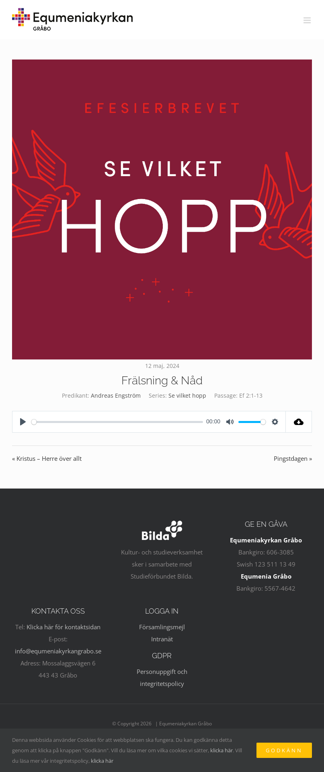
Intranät (162, 639)
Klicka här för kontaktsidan (63, 627)
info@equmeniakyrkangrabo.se (58, 651)
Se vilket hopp (187, 395)
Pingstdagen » (293, 458)
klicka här (221, 750)
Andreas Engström (116, 395)
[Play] (22, 421)
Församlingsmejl (162, 627)
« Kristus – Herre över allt (47, 458)
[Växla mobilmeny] (307, 20)
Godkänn (284, 750)
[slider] (117, 422)
